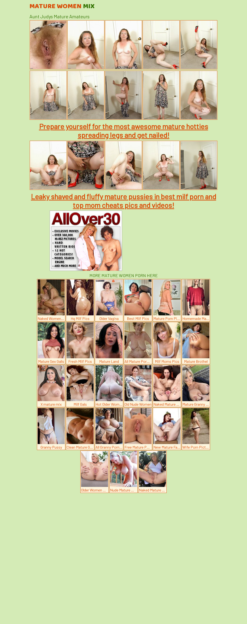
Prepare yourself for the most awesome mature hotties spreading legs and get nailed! (123, 130)
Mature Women (62, 6)
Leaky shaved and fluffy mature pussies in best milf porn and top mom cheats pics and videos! (123, 200)
